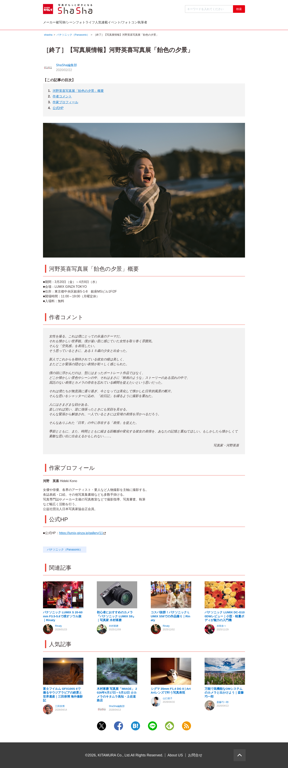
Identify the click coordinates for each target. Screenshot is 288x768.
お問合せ (195, 755)
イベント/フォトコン (196, 23)
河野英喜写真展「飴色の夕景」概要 (78, 91)
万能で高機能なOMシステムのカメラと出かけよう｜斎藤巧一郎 (224, 693)
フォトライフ (126, 23)
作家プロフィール (65, 103)
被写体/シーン (90, 23)
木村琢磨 (113, 627)
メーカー (57, 23)
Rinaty (58, 627)
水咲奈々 (221, 627)
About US (175, 755)
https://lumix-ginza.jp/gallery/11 (82, 534)
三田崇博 (60, 707)
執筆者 (232, 23)
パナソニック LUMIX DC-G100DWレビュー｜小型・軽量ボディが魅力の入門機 (225, 617)
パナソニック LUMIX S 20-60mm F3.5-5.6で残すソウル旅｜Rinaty (63, 617)
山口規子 (167, 699)
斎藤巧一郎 (223, 703)
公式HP (58, 109)
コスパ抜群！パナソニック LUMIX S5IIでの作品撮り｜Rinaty (170, 617)
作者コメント (62, 97)
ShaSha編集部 (66, 66)
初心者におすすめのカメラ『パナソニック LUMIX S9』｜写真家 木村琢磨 (116, 617)
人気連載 (158, 23)
